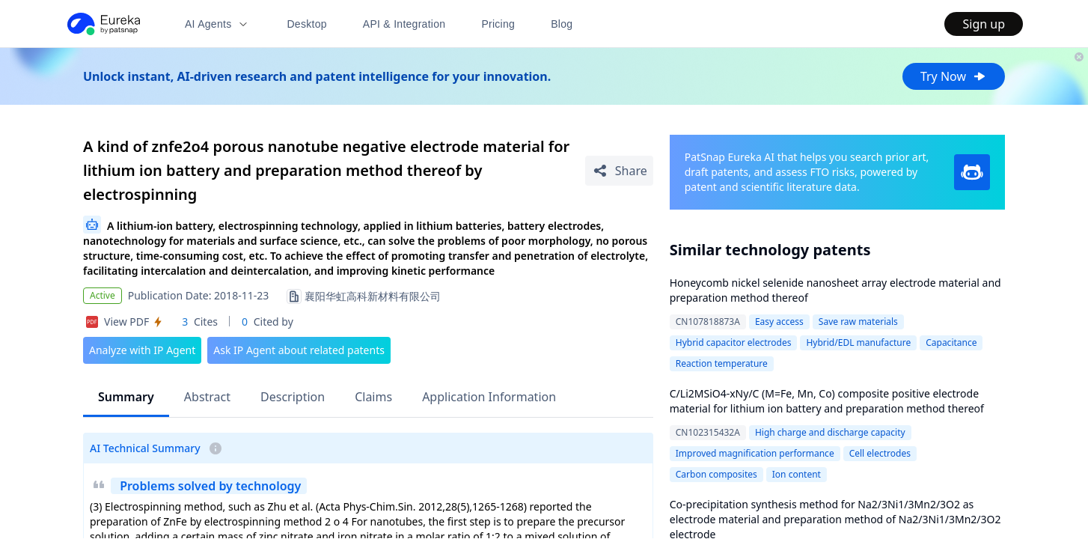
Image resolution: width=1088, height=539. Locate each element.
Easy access (779, 321)
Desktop (306, 24)
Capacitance (951, 342)
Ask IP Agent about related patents (299, 350)
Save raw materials (858, 321)
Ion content (796, 474)
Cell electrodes (880, 453)
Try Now (953, 76)
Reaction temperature (722, 363)
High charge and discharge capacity (830, 432)
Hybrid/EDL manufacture (858, 342)
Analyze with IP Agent (142, 350)
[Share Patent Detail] (619, 171)
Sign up (983, 24)
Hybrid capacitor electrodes (734, 342)
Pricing (498, 24)
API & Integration (404, 24)
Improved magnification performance (755, 453)
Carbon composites (716, 474)
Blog (561, 24)
